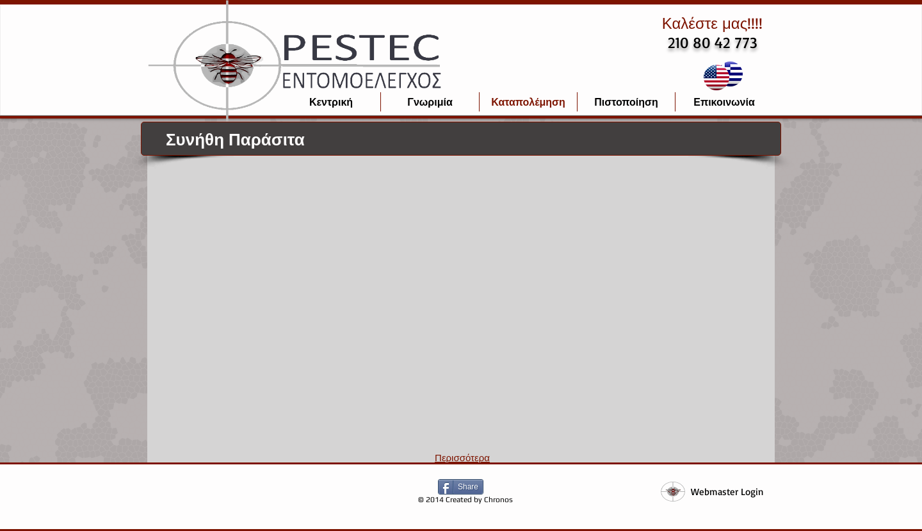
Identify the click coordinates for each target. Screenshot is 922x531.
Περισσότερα (462, 458)
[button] (237, 236)
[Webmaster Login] (726, 492)
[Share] (460, 486)
